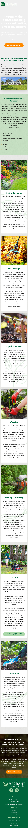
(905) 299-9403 (15, 799)
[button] (25, 4)
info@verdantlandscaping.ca (14, 804)
